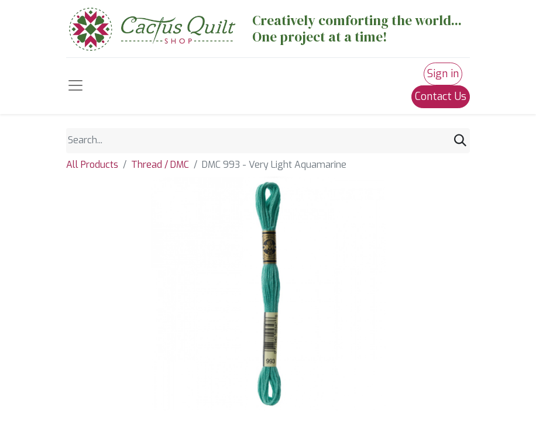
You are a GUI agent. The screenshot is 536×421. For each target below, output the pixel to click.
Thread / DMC (160, 164)
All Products (92, 164)
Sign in (443, 74)
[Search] (460, 140)
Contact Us (440, 96)
